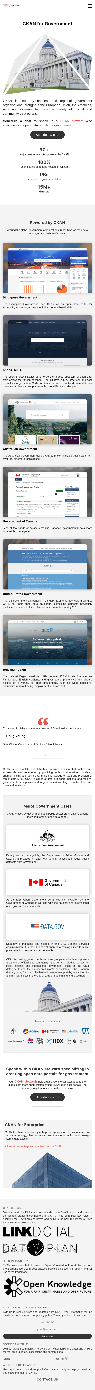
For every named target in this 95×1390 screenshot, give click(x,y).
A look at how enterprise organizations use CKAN (33, 1146)
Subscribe (47, 1336)
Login (6, 1358)
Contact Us (47, 135)
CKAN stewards (26, 1081)
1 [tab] (45, 755)
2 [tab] (50, 755)
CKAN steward (71, 121)
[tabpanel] (47, 732)
